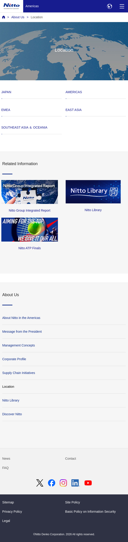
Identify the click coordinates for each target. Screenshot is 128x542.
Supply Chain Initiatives (18, 373)
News (6, 458)
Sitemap (8, 502)
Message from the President (22, 331)
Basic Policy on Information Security (90, 511)
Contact (70, 458)
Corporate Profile (14, 359)
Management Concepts (18, 345)
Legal (6, 521)
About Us (17, 17)
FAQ (5, 468)
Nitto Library (10, 400)
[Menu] (122, 6)
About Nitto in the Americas (21, 318)
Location (37, 17)
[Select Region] (109, 6)
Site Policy (72, 502)
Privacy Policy (12, 511)
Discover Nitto (12, 414)
